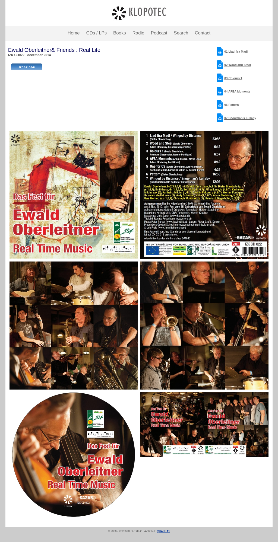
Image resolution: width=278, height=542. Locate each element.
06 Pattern (231, 104)
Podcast (159, 33)
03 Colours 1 (233, 78)
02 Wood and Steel (237, 64)
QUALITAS (163, 531)
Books (119, 33)
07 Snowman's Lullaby (240, 118)
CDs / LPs (96, 33)
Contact (202, 33)
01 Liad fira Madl (236, 51)
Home (74, 33)
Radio (138, 33)
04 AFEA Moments (237, 91)
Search (181, 33)
